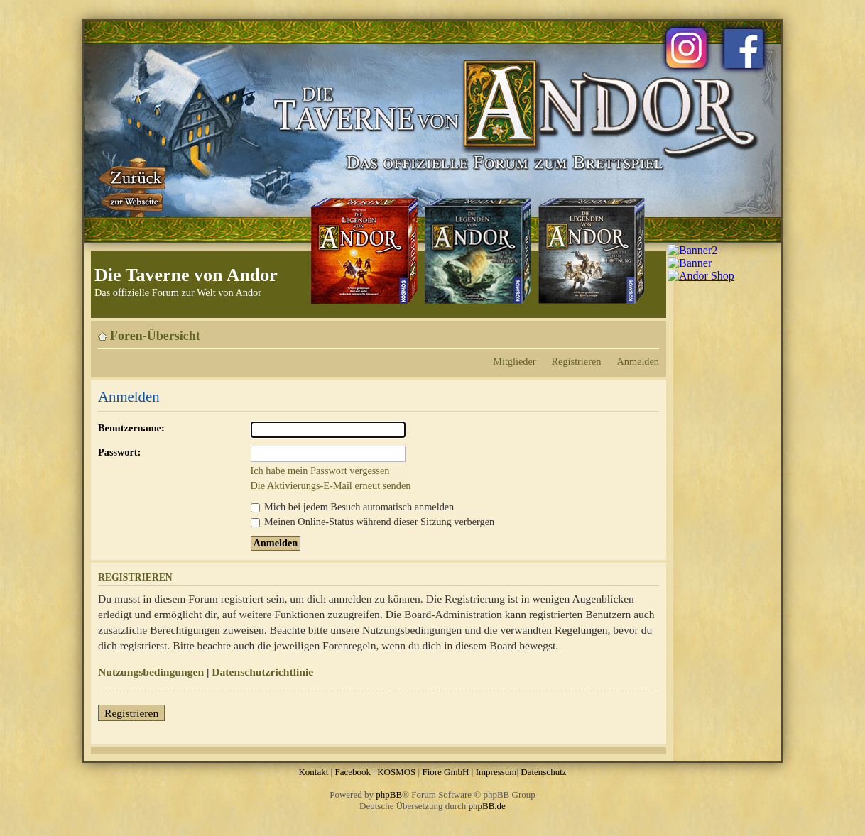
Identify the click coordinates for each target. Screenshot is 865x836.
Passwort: (119, 452)
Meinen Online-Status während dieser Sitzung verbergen (373, 521)
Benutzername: (131, 428)
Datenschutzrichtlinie (262, 672)
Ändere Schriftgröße (648, 330)
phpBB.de (487, 806)
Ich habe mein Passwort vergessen (320, 470)
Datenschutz (543, 771)
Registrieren (577, 361)
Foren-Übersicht (155, 336)
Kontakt (313, 771)
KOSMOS (396, 771)
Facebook (352, 771)
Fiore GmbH (445, 771)
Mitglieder (514, 361)
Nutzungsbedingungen (151, 672)
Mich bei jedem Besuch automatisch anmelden (353, 506)
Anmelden (637, 361)
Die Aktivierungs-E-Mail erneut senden (331, 485)
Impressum (496, 771)
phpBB (389, 794)
